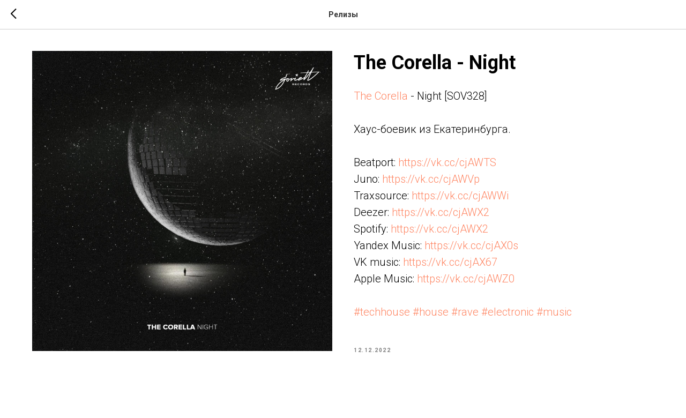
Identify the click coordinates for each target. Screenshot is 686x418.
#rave (465, 311)
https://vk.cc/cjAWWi (460, 195)
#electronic (507, 311)
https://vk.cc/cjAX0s (471, 245)
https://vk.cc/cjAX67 (450, 262)
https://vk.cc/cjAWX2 (440, 212)
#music (554, 311)
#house (431, 311)
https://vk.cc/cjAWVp (431, 179)
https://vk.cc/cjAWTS (447, 162)
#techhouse (382, 311)
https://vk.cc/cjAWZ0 (465, 278)
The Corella (381, 95)
